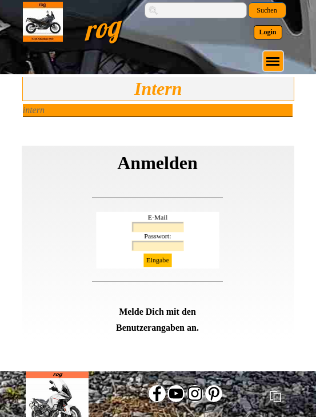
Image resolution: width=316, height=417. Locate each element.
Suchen (267, 10)
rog (101, 27)
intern (34, 110)
